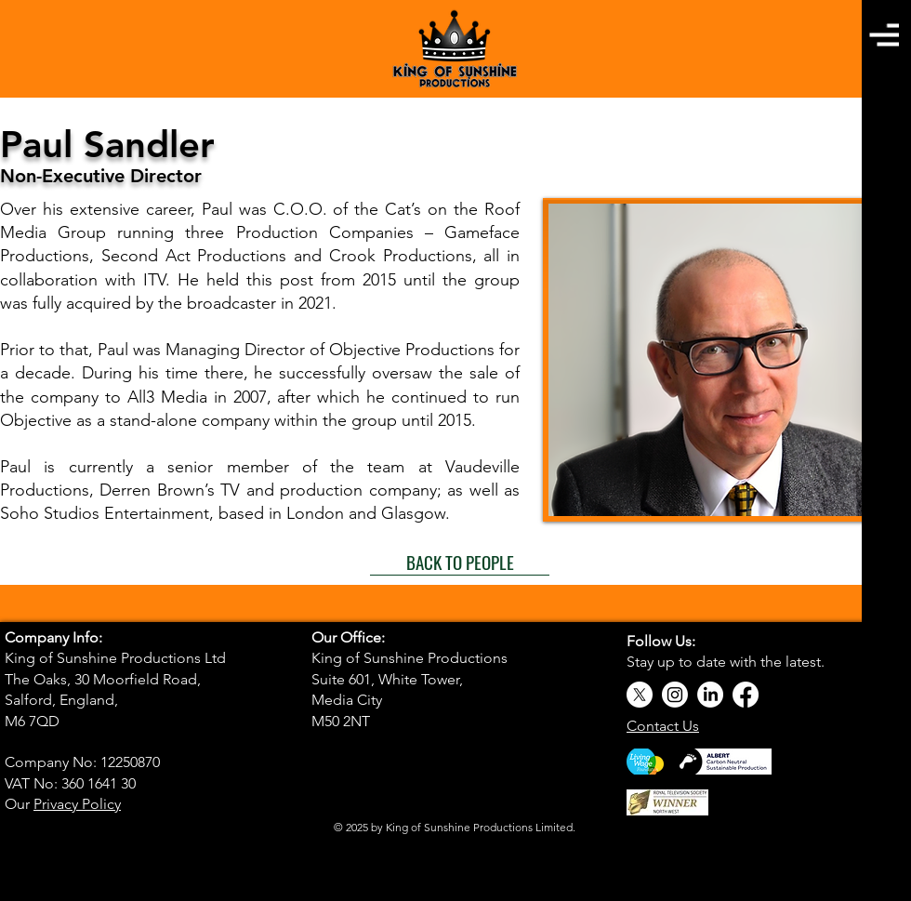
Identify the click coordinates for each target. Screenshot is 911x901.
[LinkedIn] (710, 695)
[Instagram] (675, 695)
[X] (640, 695)
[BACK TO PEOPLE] (459, 562)
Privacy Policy (77, 804)
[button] (884, 34)
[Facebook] (746, 695)
